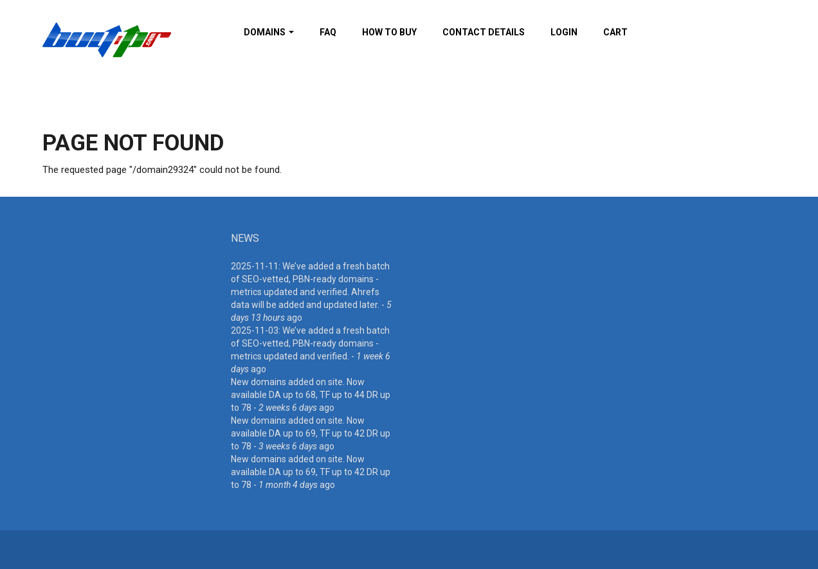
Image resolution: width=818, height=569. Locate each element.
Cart (615, 32)
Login (563, 32)
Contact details (483, 32)
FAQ (328, 32)
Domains (269, 32)
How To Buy (389, 32)
